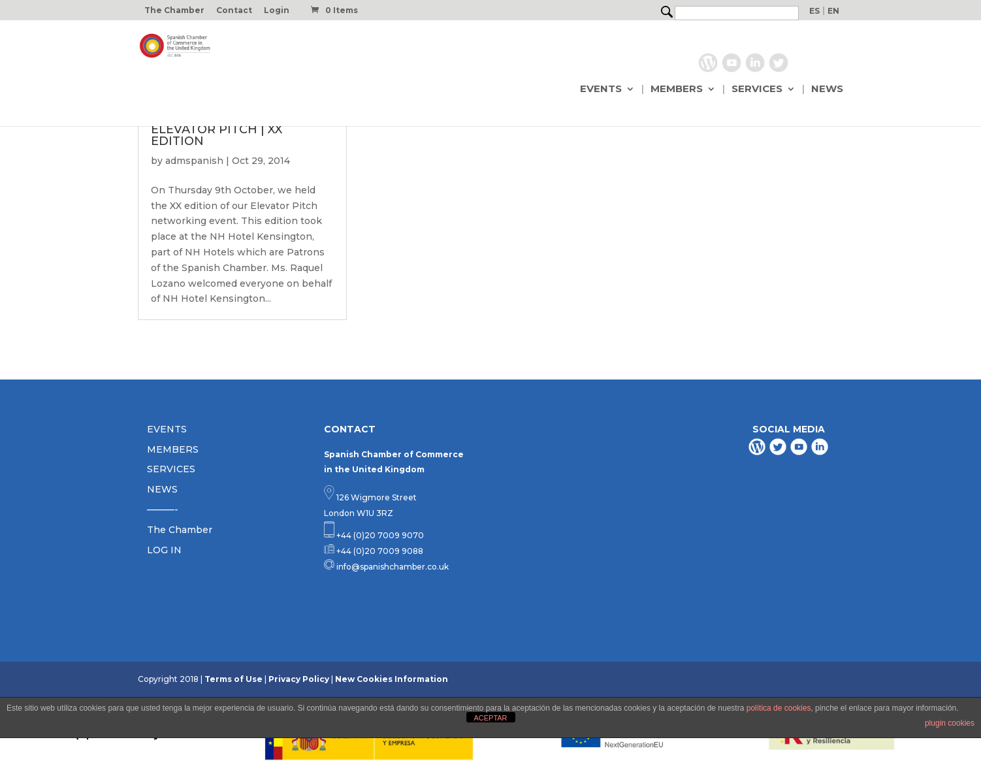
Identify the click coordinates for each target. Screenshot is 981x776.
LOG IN (164, 550)
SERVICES (757, 89)
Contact (234, 11)
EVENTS (601, 89)
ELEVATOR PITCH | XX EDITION (216, 135)
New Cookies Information (391, 679)
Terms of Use (233, 679)
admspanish (194, 161)
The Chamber (174, 11)
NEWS (827, 89)
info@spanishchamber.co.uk (391, 567)
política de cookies (779, 708)
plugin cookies (949, 723)
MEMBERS (677, 89)
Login (276, 11)
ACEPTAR (490, 718)
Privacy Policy (298, 679)
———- (162, 509)
